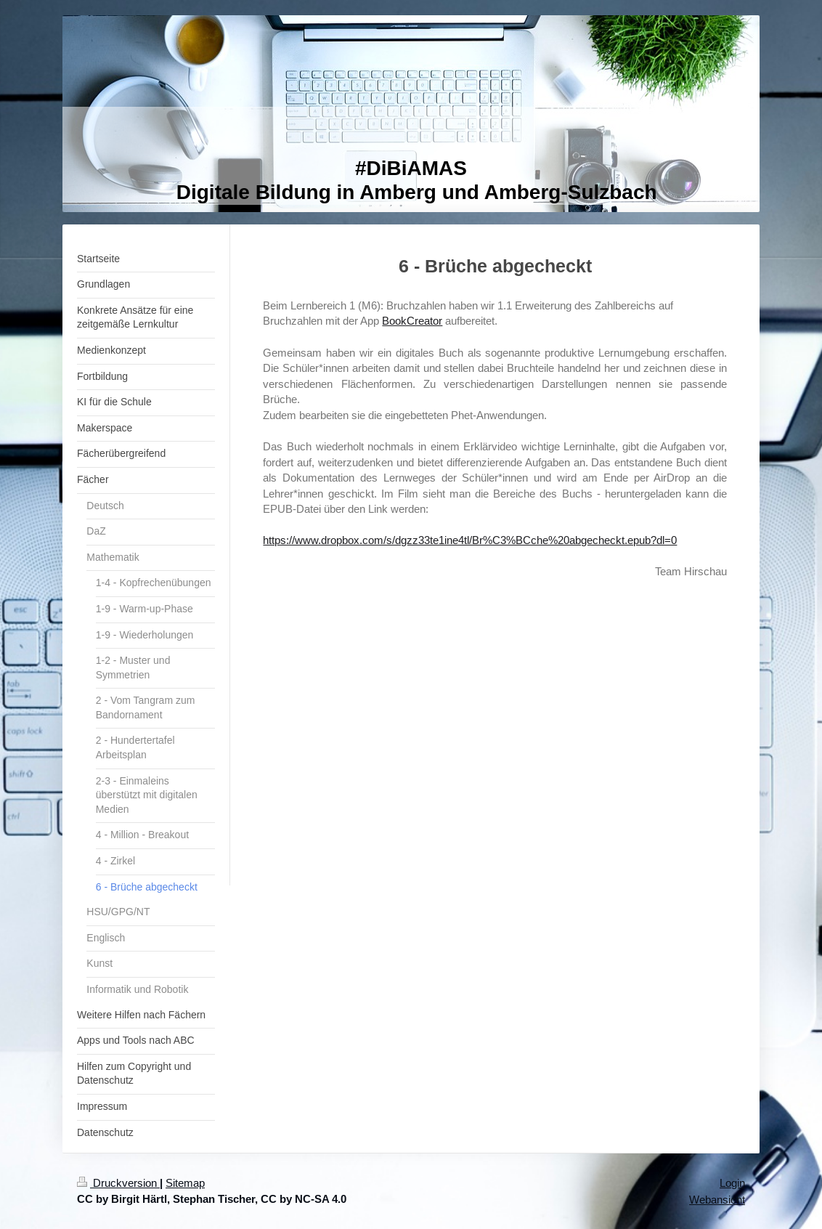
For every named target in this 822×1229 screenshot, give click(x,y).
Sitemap (185, 1183)
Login (732, 1183)
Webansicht (717, 1199)
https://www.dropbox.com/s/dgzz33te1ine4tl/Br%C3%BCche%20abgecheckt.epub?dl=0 (470, 540)
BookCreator (412, 321)
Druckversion (118, 1183)
